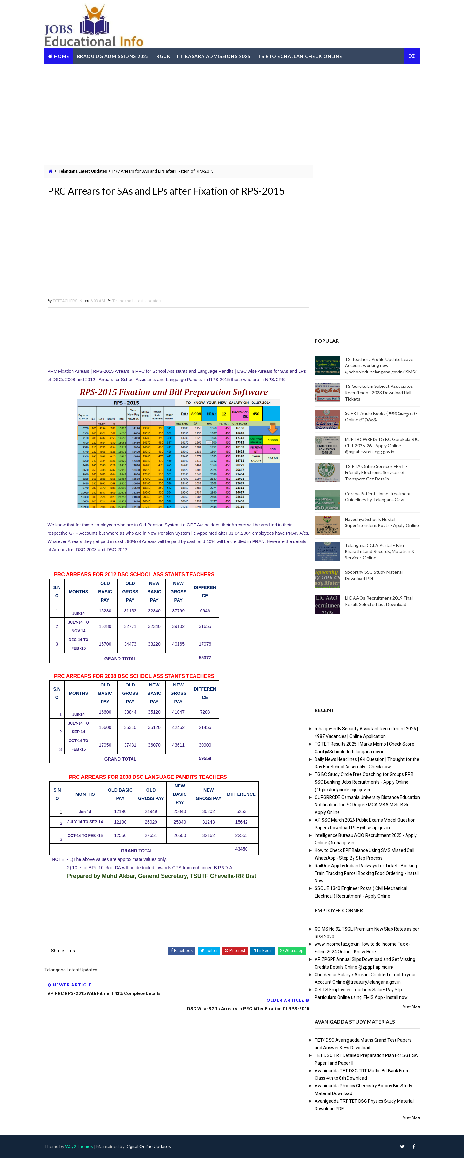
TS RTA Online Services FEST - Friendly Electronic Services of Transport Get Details (372, 472)
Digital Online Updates (152, 1146)
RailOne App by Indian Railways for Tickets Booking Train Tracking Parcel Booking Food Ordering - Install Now (362, 873)
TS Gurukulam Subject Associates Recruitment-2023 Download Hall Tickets (375, 392)
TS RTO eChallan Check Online (304, 55)
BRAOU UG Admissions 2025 (117, 55)
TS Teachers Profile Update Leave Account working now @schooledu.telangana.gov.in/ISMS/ (376, 365)
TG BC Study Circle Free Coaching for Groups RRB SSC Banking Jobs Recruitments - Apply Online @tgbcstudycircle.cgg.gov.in (359, 782)
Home (66, 55)
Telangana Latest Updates (87, 170)
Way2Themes (83, 1146)
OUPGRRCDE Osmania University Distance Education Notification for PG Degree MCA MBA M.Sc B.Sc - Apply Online (363, 804)
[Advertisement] (232, 113)
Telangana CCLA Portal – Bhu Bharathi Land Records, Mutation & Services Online (375, 551)
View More (407, 1006)
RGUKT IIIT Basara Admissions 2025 (208, 55)
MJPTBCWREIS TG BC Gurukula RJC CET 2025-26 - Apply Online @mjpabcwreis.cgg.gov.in (378, 445)
